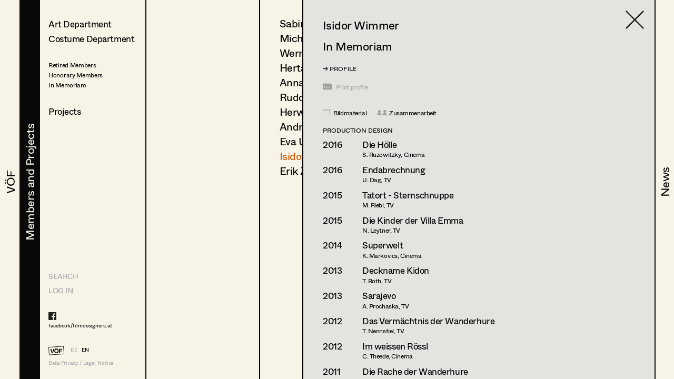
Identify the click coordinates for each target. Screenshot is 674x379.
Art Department (80, 24)
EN (85, 349)
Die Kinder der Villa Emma (412, 220)
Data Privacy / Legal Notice (80, 363)
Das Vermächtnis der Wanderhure (428, 321)
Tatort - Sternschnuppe (408, 195)
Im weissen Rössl (395, 346)
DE (74, 349)
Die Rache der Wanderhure (415, 371)
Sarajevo (379, 296)
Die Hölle (379, 144)
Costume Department (91, 39)
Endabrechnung (393, 170)
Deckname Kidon (395, 270)
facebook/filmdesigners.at (80, 325)
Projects (64, 111)
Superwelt (382, 245)
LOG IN (60, 290)
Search (63, 276)
